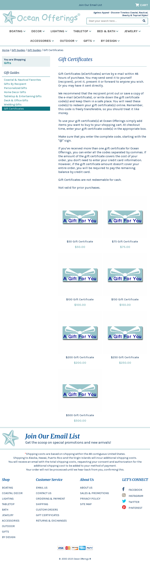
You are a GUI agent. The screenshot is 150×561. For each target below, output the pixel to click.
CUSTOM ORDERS (47, 509)
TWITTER (130, 502)
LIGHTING (8, 498)
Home (5, 50)
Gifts (89, 41)
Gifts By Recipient (15, 84)
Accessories (42, 41)
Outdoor (69, 41)
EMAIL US (42, 487)
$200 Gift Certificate (80, 357)
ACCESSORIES (10, 520)
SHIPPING (42, 504)
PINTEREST (132, 508)
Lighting (59, 31)
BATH (5, 509)
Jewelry (132, 31)
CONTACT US (43, 493)
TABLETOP (8, 504)
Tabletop (82, 31)
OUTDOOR (8, 526)
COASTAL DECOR (12, 493)
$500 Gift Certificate (80, 415)
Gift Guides (18, 50)
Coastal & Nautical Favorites (22, 79)
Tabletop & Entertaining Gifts (23, 96)
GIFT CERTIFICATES (47, 515)
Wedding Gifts (13, 104)
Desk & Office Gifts (16, 100)
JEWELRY (7, 515)
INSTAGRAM (132, 496)
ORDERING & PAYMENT (50, 498)
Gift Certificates (14, 108)
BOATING (7, 487)
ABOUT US (86, 487)
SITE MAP (86, 504)
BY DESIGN (8, 537)
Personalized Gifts (15, 88)
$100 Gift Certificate (80, 299)
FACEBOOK (132, 490)
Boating (17, 31)
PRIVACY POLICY (90, 498)
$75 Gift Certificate (125, 241)
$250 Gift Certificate (125, 357)
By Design (110, 41)
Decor (38, 31)
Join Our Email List (90, 5)
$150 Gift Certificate (125, 299)
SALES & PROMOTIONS (94, 493)
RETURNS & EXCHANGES (51, 520)
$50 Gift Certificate (80, 241)
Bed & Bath (107, 31)
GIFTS (5, 531)
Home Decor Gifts (15, 92)
